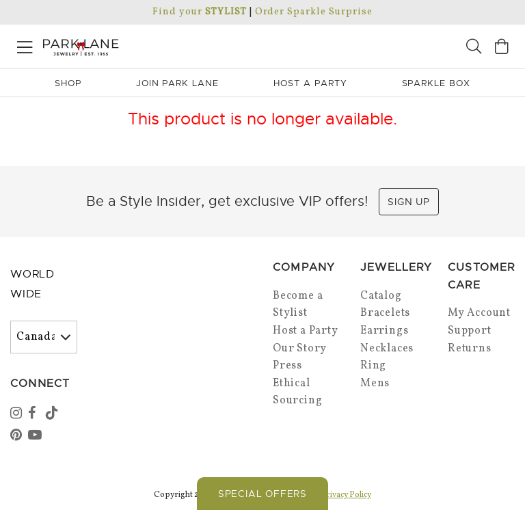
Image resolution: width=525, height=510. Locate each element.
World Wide (32, 284)
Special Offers (262, 493)
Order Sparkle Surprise (314, 11)
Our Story (300, 348)
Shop (68, 83)
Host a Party (305, 330)
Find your (199, 11)
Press (287, 365)
